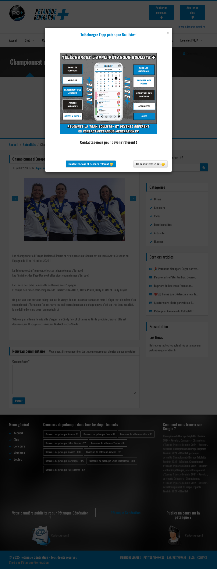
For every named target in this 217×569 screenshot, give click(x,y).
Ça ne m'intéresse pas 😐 (150, 164)
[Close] (168, 33)
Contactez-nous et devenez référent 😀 (90, 164)
